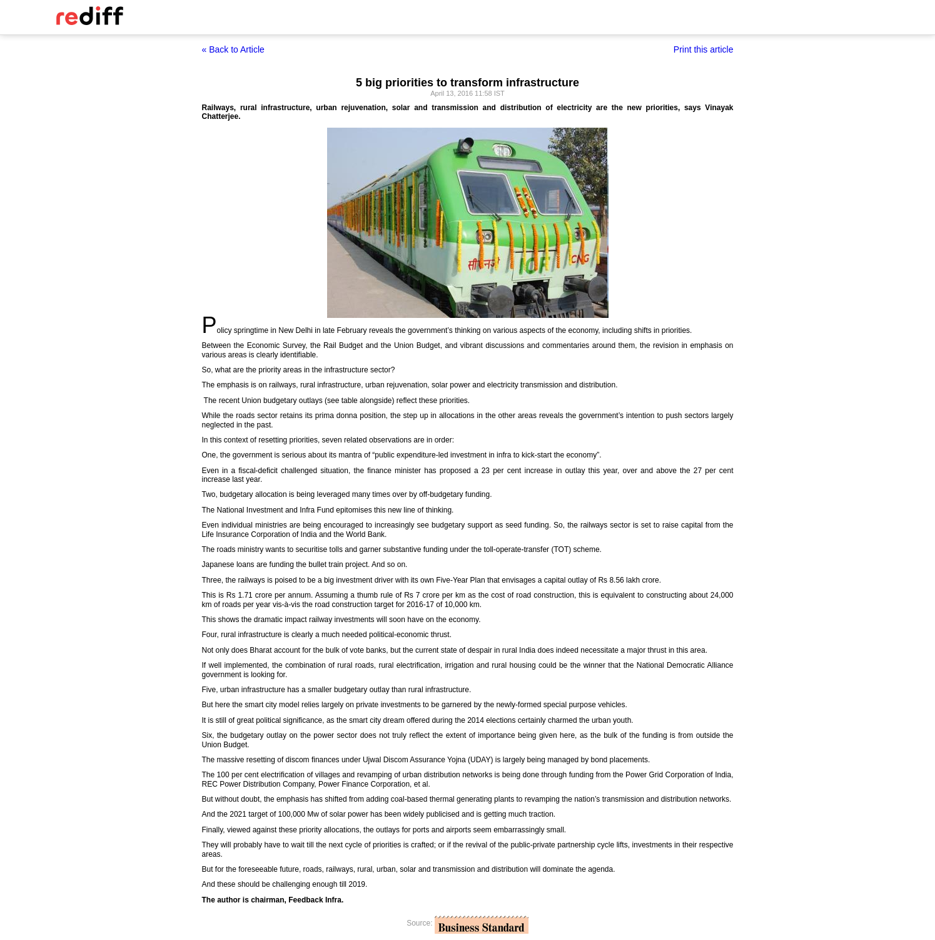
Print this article (704, 49)
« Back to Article (233, 49)
